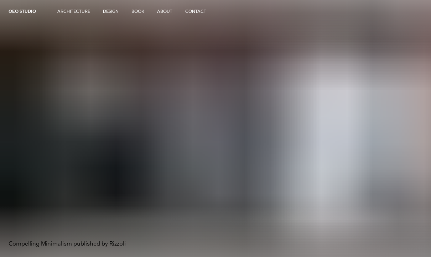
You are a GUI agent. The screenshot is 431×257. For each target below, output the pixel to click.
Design (111, 11)
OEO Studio (22, 11)
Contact (195, 11)
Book (137, 11)
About (164, 11)
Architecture (73, 11)
